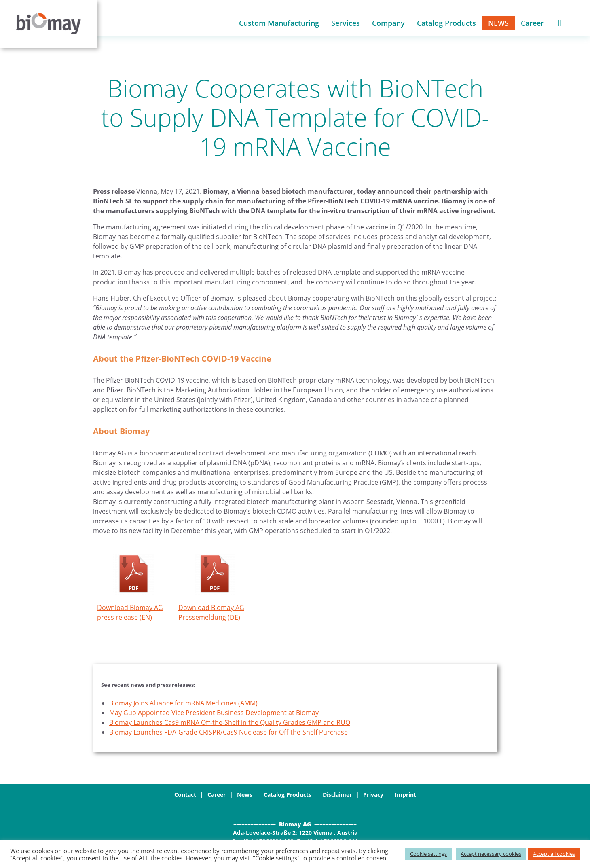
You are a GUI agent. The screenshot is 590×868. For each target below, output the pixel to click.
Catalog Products (446, 24)
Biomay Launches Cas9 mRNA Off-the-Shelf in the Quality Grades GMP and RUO (229, 723)
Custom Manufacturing (279, 24)
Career (532, 24)
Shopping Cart (560, 24)
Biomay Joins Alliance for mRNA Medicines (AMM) (183, 704)
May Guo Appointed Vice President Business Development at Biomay (214, 713)
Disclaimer (337, 796)
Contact (185, 796)
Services (345, 24)
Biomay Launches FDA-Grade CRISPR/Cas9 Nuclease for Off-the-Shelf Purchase (228, 733)
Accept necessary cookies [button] (491, 853)
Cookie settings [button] (428, 853)
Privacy (373, 796)
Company (388, 24)
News (498, 24)
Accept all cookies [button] (554, 853)
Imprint (405, 796)
